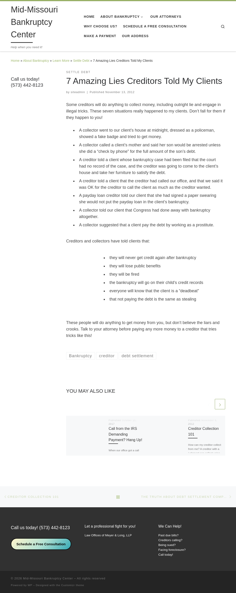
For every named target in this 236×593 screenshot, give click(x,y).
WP (30, 585)
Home (15, 60)
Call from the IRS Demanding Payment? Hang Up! (125, 434)
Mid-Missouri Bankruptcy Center (48, 578)
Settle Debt (81, 60)
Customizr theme (72, 585)
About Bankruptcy (36, 60)
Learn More (61, 60)
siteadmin (78, 92)
